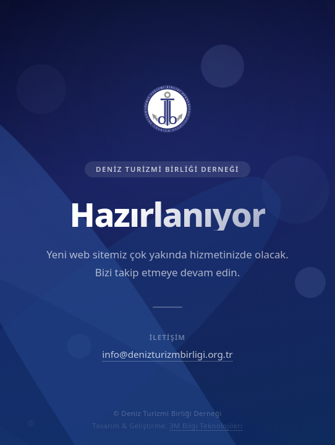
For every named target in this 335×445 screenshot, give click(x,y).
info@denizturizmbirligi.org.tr (167, 354)
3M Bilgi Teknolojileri (206, 425)
